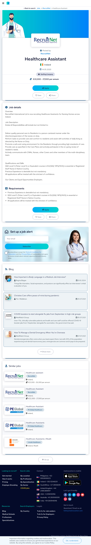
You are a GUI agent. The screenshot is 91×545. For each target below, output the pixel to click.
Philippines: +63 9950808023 (46, 477)
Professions (7, 517)
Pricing (5, 482)
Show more (46, 352)
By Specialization (27, 482)
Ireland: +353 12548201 (48, 482)
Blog (4, 511)
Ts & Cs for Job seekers (46, 511)
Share (52, 95)
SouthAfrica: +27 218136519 (50, 485)
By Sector (24, 485)
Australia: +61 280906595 (50, 497)
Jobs (38, 8)
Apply (45, 88)
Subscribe (27, 246)
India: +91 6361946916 (48, 501)
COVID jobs (25, 488)
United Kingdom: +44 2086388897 (48, 489)
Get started (6, 476)
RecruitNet (46, 8)
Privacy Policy (26, 254)
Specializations (8, 520)
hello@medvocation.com (73, 511)
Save (38, 95)
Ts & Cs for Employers (45, 514)
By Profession (26, 479)
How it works (7, 479)
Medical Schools (8, 514)
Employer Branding (10, 485)
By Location (25, 476)
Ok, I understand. (72, 541)
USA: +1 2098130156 (47, 494)
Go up (45, 460)
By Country (24, 511)
